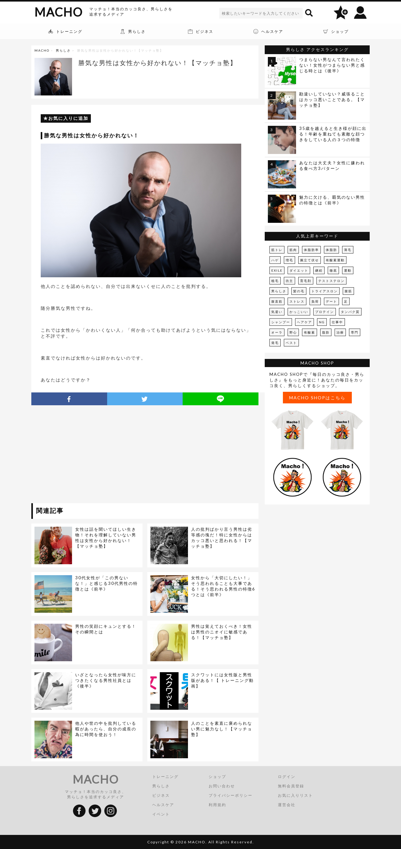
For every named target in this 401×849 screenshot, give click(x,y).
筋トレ (277, 250)
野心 (293, 332)
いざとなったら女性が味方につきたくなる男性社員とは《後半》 (105, 680)
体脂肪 (331, 250)
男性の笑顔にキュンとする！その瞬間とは (105, 629)
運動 (348, 270)
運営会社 (286, 804)
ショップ (217, 776)
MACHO (58, 12)
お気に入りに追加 (68, 118)
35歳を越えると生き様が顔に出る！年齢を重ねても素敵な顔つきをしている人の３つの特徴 (333, 134)
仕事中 (337, 322)
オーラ (277, 332)
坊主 (289, 281)
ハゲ (275, 260)
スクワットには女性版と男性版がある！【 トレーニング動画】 (222, 680)
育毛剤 (305, 281)
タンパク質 (350, 312)
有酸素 (309, 332)
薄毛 (348, 250)
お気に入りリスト (295, 795)
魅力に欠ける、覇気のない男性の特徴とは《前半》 (332, 200)
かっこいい (298, 312)
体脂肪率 (311, 250)
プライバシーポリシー (231, 795)
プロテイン (324, 312)
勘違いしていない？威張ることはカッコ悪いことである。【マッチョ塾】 (332, 99)
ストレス (297, 301)
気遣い (277, 312)
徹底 (333, 270)
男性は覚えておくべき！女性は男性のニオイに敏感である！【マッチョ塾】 (221, 632)
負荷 (315, 301)
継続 (319, 270)
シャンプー (280, 322)
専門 (354, 332)
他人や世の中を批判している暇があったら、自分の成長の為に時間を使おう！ (105, 729)
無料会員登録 (291, 786)
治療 (340, 332)
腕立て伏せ (309, 260)
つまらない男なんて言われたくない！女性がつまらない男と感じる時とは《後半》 (332, 65)
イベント (161, 814)
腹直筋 (277, 301)
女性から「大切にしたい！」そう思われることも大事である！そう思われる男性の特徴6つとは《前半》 (223, 586)
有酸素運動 (335, 260)
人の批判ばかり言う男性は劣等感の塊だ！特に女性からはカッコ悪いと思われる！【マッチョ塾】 (221, 538)
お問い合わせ (222, 786)
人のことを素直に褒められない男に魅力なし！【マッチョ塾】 (221, 729)
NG (322, 322)
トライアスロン (324, 291)
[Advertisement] (88, 455)
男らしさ (63, 50)
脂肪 (326, 332)
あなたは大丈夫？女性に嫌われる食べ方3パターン (332, 165)
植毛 (275, 281)
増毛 (289, 260)
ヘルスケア (163, 804)
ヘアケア (304, 322)
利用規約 (217, 804)
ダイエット (298, 270)
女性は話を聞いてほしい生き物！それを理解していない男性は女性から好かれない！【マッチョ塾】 (105, 538)
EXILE (277, 270)
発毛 (275, 343)
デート (331, 301)
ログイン (286, 776)
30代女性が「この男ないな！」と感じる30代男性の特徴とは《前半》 (106, 583)
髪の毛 (299, 291)
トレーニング (165, 776)
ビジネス (161, 795)
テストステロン (331, 281)
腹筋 (348, 291)
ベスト (291, 343)
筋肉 (293, 250)
